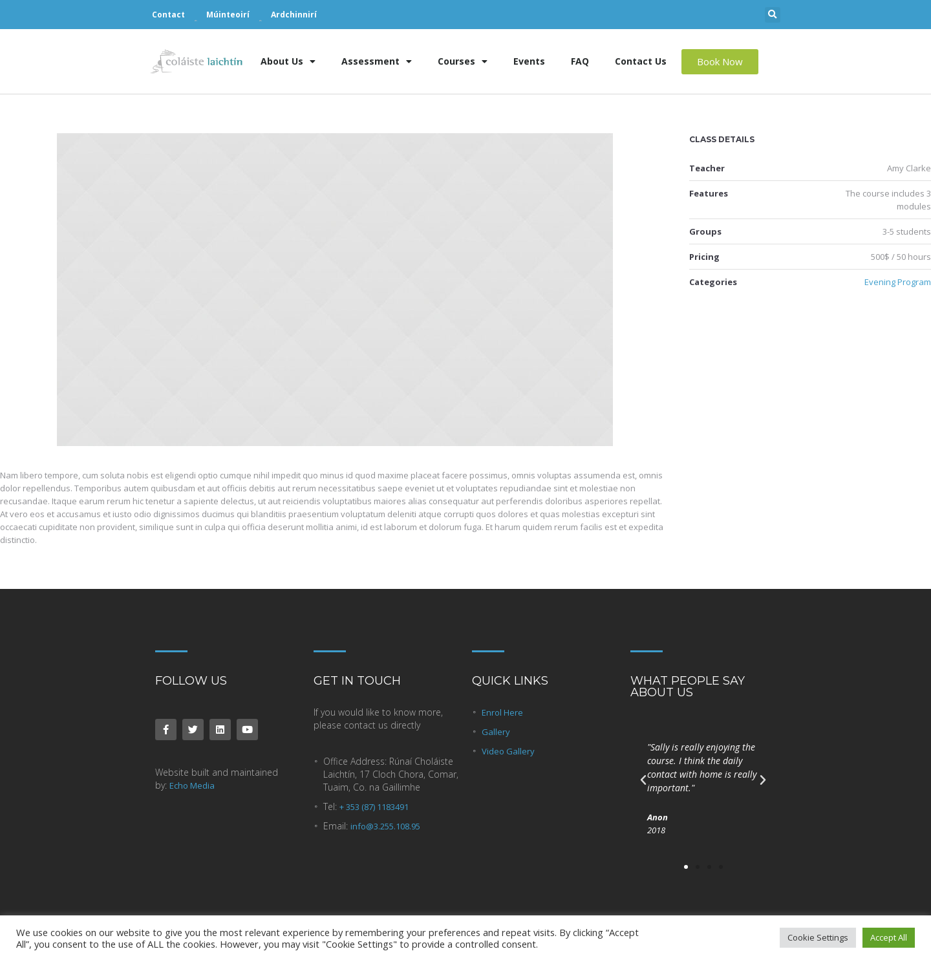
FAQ (580, 61)
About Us (288, 61)
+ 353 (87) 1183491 (374, 807)
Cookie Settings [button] (817, 937)
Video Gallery (508, 751)
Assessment (376, 61)
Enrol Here (502, 712)
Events (529, 61)
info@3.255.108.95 (385, 826)
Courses (462, 61)
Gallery (496, 732)
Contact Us (641, 61)
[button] (772, 15)
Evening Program (897, 282)
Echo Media (192, 785)
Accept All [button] (888, 937)
